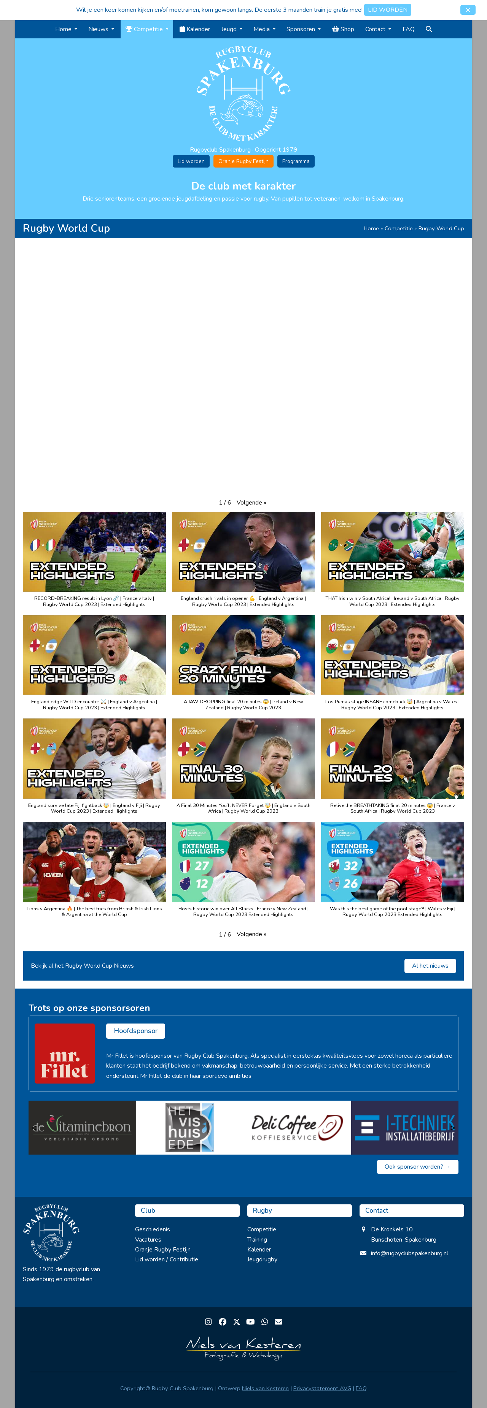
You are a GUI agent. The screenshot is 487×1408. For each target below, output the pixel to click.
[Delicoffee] (297, 1127)
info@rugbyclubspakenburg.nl (409, 1253)
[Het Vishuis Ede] (190, 1127)
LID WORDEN (387, 10)
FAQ (361, 1388)
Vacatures (148, 1240)
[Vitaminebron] (82, 1127)
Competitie (399, 228)
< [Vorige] (34, 1127)
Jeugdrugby (262, 1259)
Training (257, 1240)
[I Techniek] (405, 1127)
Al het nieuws (430, 966)
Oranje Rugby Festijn (243, 161)
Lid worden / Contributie (166, 1259)
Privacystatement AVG (322, 1388)
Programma (296, 161)
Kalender (259, 1249)
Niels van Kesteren (265, 1388)
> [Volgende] (452, 1127)
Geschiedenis (152, 1229)
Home (371, 228)
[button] (468, 10)
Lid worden (191, 161)
